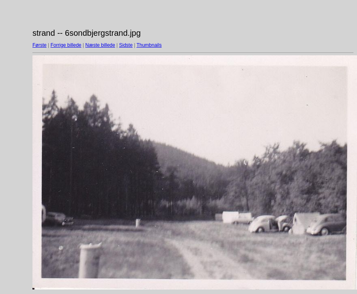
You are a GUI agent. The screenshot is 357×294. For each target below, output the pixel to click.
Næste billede (100, 45)
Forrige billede (65, 45)
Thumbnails (148, 45)
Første (39, 45)
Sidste (125, 45)
